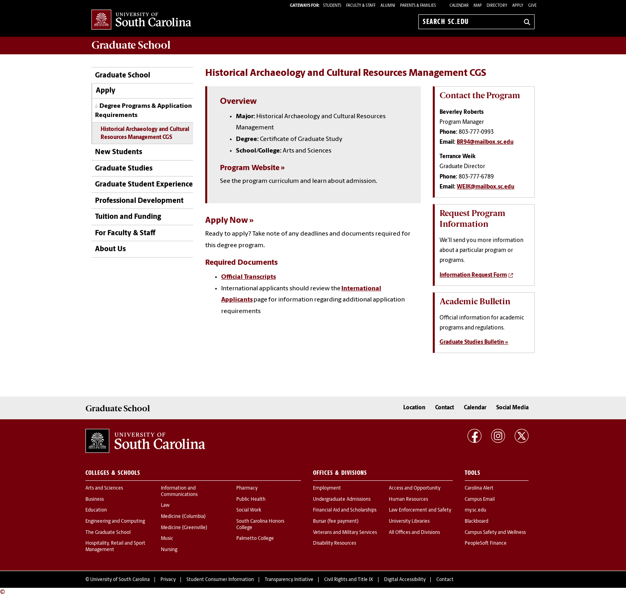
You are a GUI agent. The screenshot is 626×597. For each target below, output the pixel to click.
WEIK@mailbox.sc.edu (485, 187)
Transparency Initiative (289, 579)
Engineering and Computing (115, 521)
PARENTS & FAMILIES (418, 6)
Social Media (512, 408)
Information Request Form (473, 275)
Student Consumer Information (220, 579)
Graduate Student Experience (144, 184)
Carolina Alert (479, 488)
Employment (327, 488)
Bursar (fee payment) (336, 521)
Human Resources (408, 499)
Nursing (169, 549)
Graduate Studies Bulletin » (474, 342)
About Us (110, 249)
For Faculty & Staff (125, 233)
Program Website (249, 168)
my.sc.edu (475, 510)
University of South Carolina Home (141, 20)
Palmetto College (255, 538)
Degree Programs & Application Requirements (143, 111)
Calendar (459, 6)
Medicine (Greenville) (184, 528)
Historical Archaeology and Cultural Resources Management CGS (145, 133)
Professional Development (139, 201)
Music (167, 538)
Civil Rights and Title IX (348, 579)
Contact (444, 408)
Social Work (248, 510)
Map (477, 6)
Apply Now (226, 220)
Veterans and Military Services (345, 532)
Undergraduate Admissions (341, 499)
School (130, 45)
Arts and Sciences (104, 488)
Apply (517, 6)
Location (414, 408)
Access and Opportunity (414, 488)
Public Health (250, 499)
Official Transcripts (248, 277)
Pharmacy (247, 488)
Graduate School (122, 75)
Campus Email (480, 499)
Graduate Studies (124, 169)
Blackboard (476, 521)
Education (96, 510)
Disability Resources (334, 543)
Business (94, 499)
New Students (118, 152)
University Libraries (409, 521)
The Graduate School (108, 532)
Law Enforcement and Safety (420, 510)
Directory (497, 6)
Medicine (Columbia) (183, 516)
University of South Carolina (120, 579)
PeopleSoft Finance (486, 543)
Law (165, 505)
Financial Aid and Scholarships (344, 510)
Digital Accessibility (405, 579)
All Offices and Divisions (414, 532)
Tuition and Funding (128, 217)
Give (532, 6)
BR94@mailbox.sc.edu (485, 142)
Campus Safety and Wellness (495, 532)
